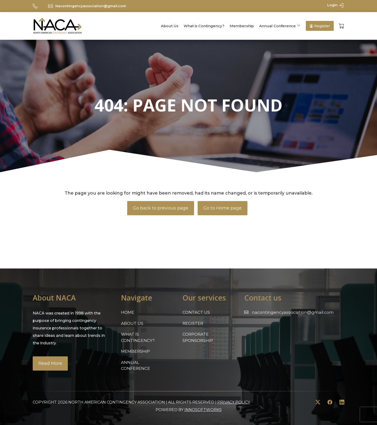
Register (319, 26)
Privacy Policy (233, 402)
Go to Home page (222, 208)
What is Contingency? (204, 26)
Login (335, 5)
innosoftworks (203, 409)
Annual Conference (277, 26)
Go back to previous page (160, 208)
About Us (169, 26)
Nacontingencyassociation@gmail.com (90, 6)
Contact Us (196, 312)
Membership (242, 26)
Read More (50, 363)
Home (127, 312)
